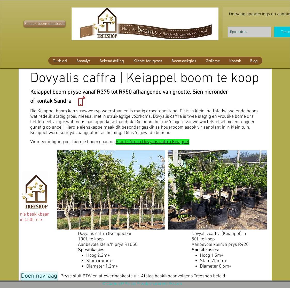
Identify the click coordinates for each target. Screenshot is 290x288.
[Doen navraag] (39, 276)
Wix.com (175, 284)
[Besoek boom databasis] (44, 23)
